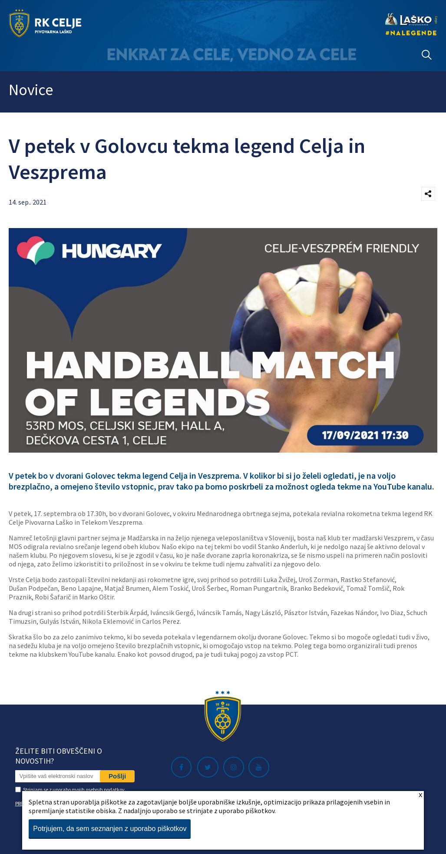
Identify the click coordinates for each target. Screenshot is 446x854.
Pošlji (117, 776)
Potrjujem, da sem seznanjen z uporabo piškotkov (109, 828)
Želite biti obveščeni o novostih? (58, 756)
